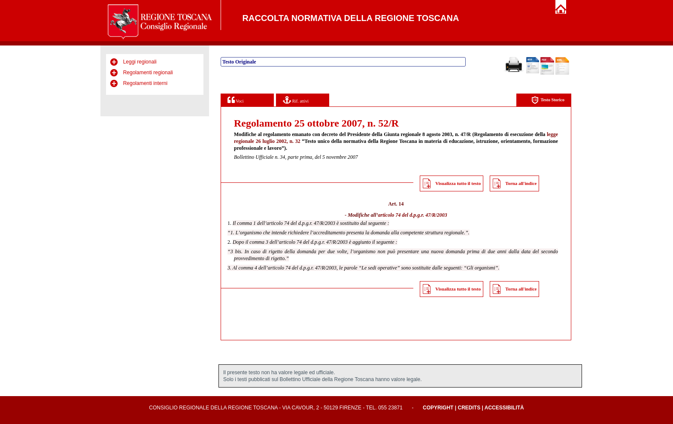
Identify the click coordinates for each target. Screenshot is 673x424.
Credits (469, 408)
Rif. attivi (296, 99)
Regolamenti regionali (148, 73)
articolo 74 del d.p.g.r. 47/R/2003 (412, 215)
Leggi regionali (140, 62)
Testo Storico (547, 100)
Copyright (438, 408)
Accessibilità (504, 408)
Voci (235, 99)
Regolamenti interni (145, 83)
